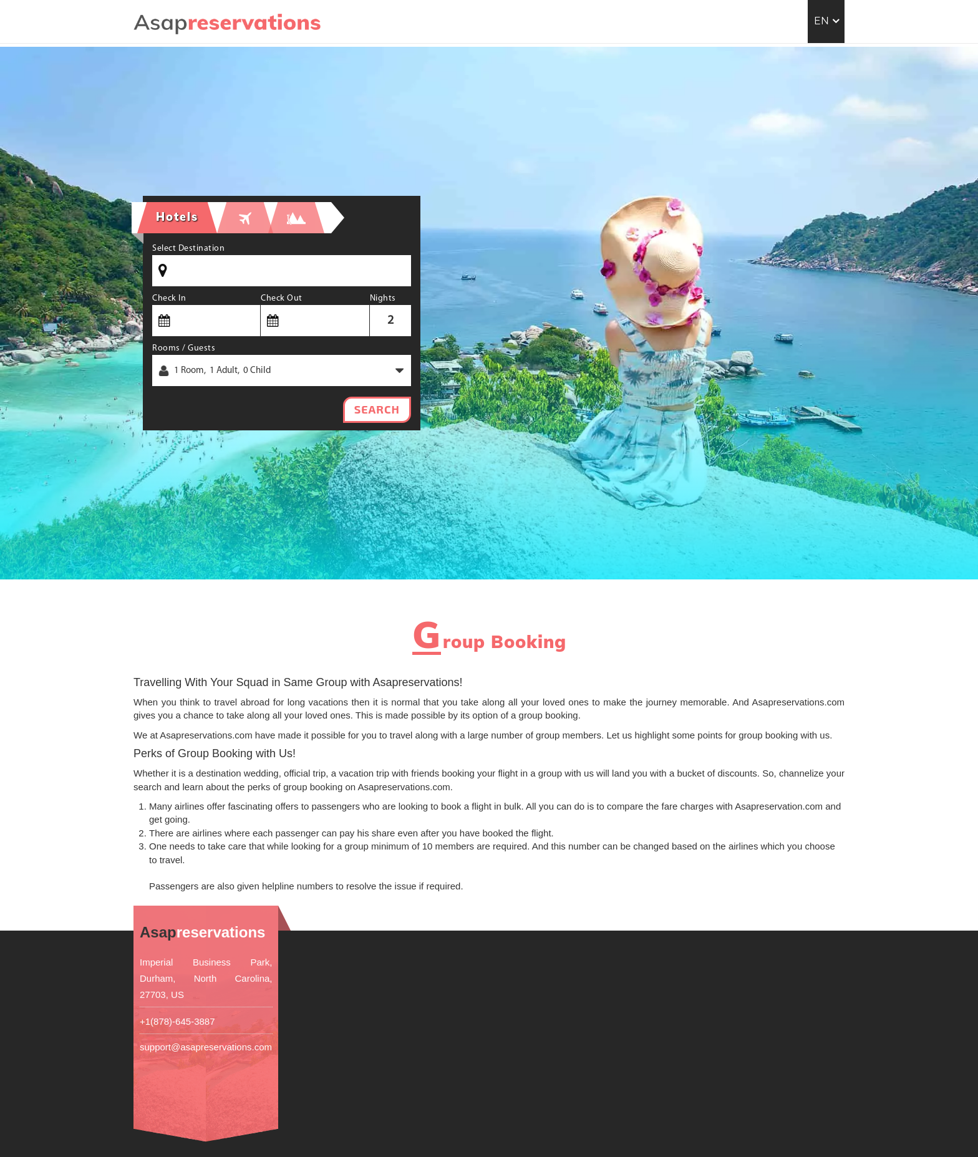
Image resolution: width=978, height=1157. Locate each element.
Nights (383, 298)
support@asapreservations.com (206, 1047)
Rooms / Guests (183, 348)
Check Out (282, 298)
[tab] (245, 217)
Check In (169, 298)
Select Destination (188, 248)
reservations (202, 932)
